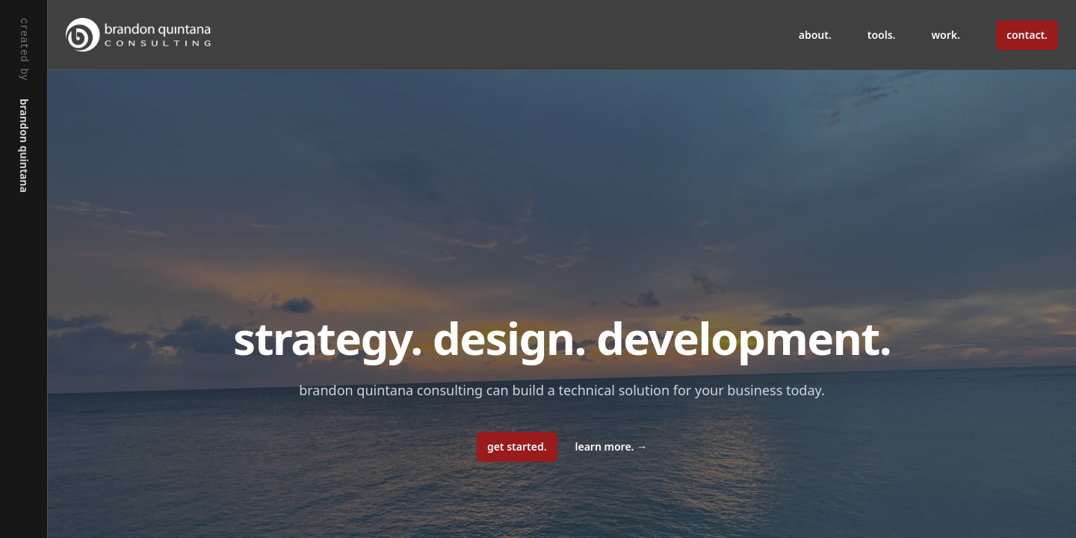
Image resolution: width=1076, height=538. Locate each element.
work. (946, 35)
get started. (517, 446)
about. (815, 35)
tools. (882, 35)
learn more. (611, 446)
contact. (1027, 35)
